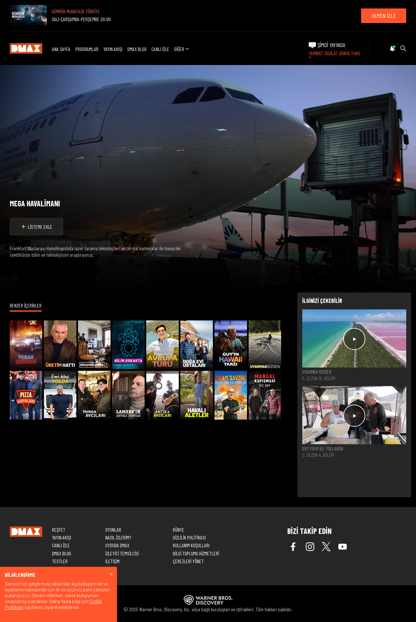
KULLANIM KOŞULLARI (191, 545)
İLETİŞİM (112, 561)
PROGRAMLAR (86, 49)
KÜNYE (178, 529)
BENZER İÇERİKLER (26, 305)
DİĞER (182, 49)
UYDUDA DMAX (117, 545)
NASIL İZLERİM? (118, 537)
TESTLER (60, 561)
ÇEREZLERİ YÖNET (188, 561)
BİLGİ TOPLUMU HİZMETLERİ (196, 553)
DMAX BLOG (137, 49)
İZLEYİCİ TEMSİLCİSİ (122, 553)
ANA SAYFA (61, 49)
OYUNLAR (113, 529)
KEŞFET (58, 529)
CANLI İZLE (160, 49)
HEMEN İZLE (383, 15)
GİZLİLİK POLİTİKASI (189, 537)
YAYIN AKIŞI (113, 49)
